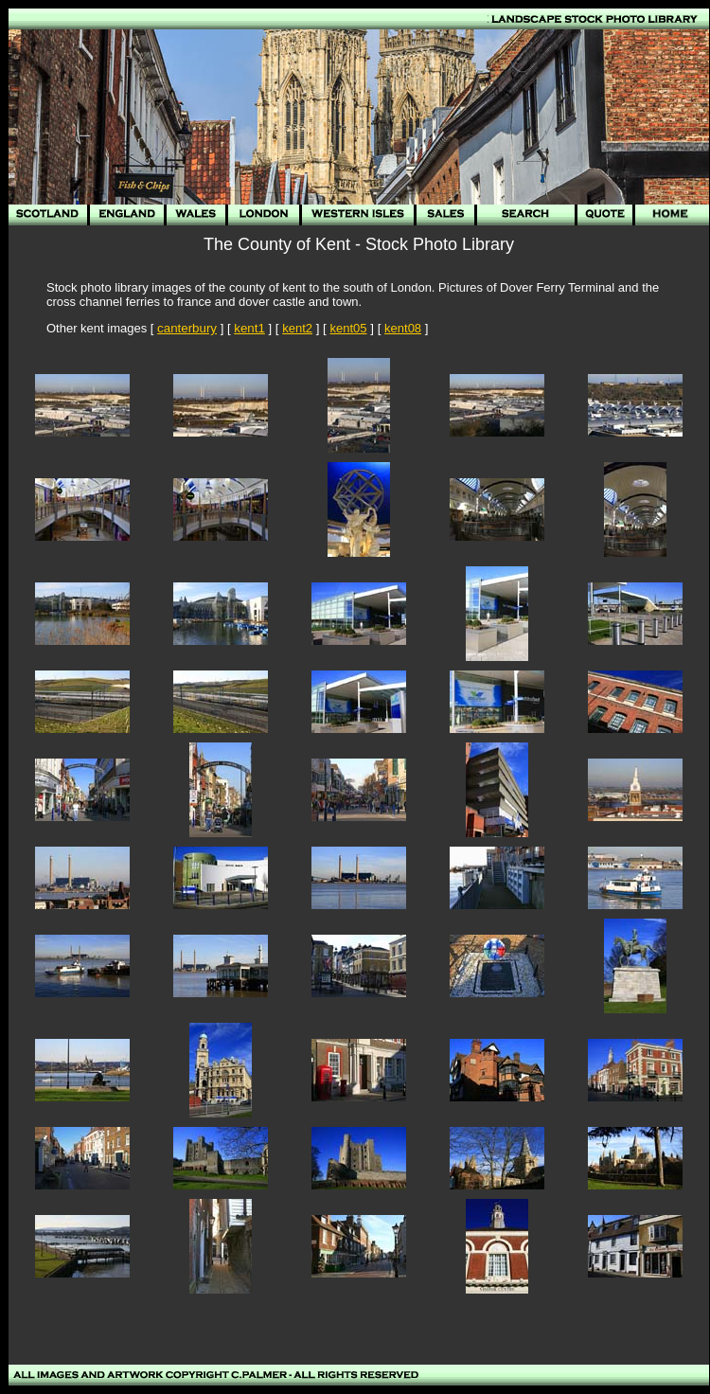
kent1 (249, 328)
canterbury (187, 328)
